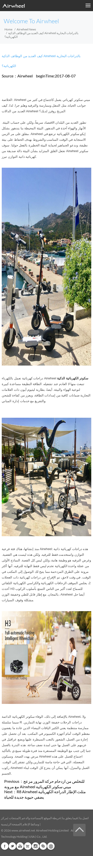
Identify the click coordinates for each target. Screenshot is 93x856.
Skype (43, 846)
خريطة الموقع (52, 818)
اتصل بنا (84, 818)
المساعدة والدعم (32, 818)
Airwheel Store (27, 846)
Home (8, 29)
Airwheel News (26, 29)
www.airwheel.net (23, 830)
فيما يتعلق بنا (70, 818)
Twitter (12, 846)
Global (51, 846)
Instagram (35, 846)
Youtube (20, 846)
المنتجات (14, 818)
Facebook (4, 846)
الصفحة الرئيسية (11, 824)
